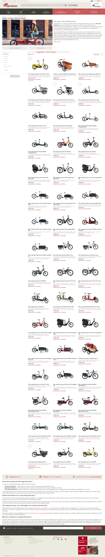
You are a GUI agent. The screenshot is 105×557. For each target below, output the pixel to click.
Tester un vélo (40, 48)
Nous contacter (9, 541)
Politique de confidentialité (28, 555)
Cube (5, 64)
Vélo (8, 12)
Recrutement (8, 543)
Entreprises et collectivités (36, 541)
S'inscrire (93, 528)
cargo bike (6, 484)
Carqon (6, 62)
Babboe (6, 56)
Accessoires (77, 12)
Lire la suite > (57, 42)
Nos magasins (32, 539)
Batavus (6, 58)
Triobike (6, 70)
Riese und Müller (8, 66)
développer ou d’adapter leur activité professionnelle (47, 508)
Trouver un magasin (15, 48)
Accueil (14, 555)
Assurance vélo (33, 543)
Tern (5, 68)
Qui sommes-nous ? (10, 539)
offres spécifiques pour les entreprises (35, 513)
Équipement (94, 12)
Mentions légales (20, 555)
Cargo (21, 12)
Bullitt (5, 60)
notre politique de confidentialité (67, 534)
